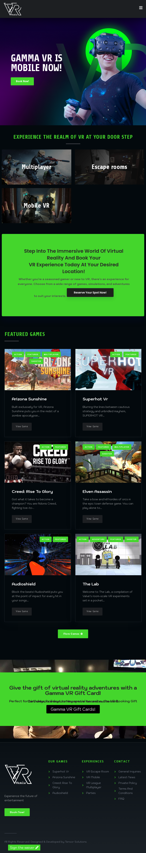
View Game (22, 426)
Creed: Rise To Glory (32, 491)
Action (18, 354)
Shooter (36, 361)
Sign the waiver (24, 847)
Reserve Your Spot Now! (90, 292)
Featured (32, 354)
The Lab (91, 583)
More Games (73, 633)
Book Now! (23, 81)
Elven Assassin (97, 491)
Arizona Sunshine (29, 398)
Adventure (98, 539)
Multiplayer (51, 354)
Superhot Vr (95, 398)
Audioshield (23, 583)
